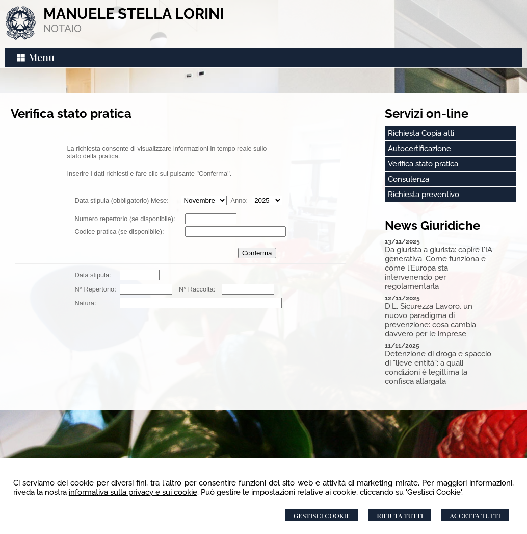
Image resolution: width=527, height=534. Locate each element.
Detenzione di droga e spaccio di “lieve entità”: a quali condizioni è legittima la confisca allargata (438, 367)
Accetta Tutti (475, 515)
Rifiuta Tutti (400, 515)
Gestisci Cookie (322, 515)
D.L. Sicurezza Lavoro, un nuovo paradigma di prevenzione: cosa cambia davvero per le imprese (430, 320)
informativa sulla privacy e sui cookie (133, 492)
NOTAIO (62, 28)
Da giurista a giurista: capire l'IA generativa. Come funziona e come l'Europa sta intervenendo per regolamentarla (438, 268)
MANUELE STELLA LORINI (133, 13)
